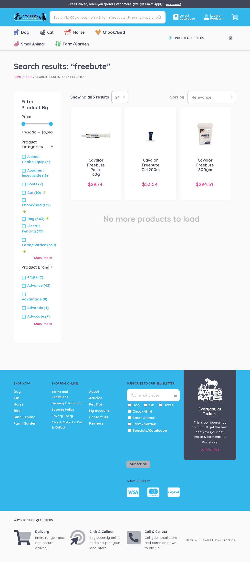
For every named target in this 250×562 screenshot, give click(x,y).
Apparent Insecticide (35, 173)
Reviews (96, 423)
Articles (95, 398)
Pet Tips (96, 404)
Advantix (38, 308)
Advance (38, 285)
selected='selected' (119, 97)
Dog (21, 32)
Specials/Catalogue (150, 430)
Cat (47, 32)
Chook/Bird (110, 32)
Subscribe (138, 464)
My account (99, 410)
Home (18, 77)
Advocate (38, 316)
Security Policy (64, 414)
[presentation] (155, 445)
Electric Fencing (32, 228)
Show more (42, 257)
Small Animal (29, 43)
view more (172, 4)
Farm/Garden (72, 43)
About (94, 391)
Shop (29, 77)
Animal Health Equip (36, 159)
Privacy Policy (63, 421)
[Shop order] (212, 97)
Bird (17, 410)
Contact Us (98, 417)
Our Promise (210, 449)
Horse (74, 32)
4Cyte (35, 277)
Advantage (34, 299)
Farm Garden (25, 423)
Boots (35, 184)
